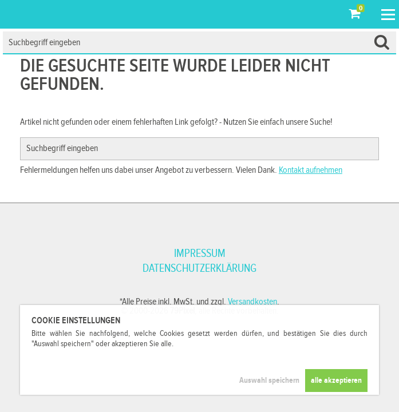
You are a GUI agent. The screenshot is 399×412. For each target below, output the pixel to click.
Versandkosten (252, 301)
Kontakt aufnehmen (310, 170)
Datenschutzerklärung (199, 268)
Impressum (200, 253)
